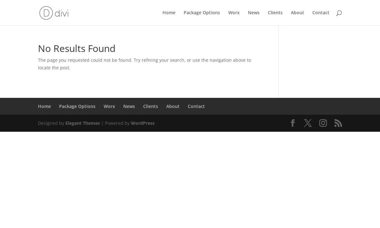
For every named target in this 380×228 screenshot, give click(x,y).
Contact (320, 13)
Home (168, 13)
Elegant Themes (82, 123)
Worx (234, 13)
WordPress (143, 123)
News (254, 13)
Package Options (202, 13)
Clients (275, 13)
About (297, 13)
